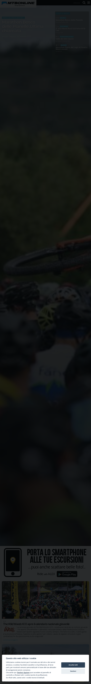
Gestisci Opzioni (23, 672)
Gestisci (73, 671)
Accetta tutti (73, 665)
